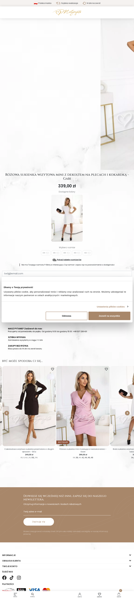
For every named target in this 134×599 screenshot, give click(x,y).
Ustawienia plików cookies (111, 306)
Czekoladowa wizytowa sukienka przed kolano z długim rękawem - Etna (29, 450)
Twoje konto (9, 566)
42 (87, 253)
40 (77, 253)
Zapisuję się (38, 521)
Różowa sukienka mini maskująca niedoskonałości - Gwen (83, 450)
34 (46, 253)
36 (56, 253)
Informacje (9, 555)
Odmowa (66, 316)
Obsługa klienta (11, 560)
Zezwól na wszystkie (109, 316)
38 (66, 253)
